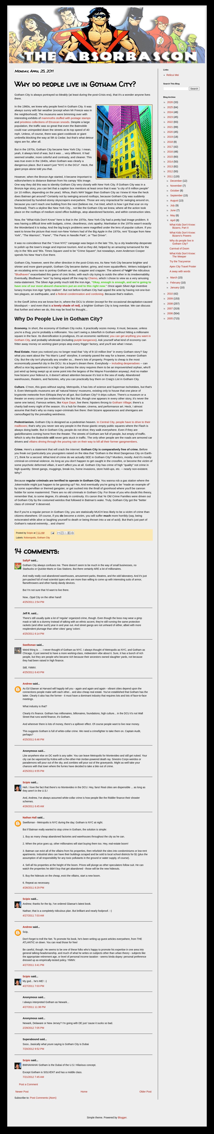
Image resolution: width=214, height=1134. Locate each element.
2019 (170, 136)
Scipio (26, 782)
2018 (170, 141)
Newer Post (21, 1091)
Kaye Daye (69, 402)
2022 (170, 121)
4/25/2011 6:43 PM (33, 672)
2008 (170, 303)
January (175, 287)
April (173, 220)
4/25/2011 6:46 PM (33, 739)
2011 (170, 176)
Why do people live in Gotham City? (182, 242)
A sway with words (180, 271)
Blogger (122, 1117)
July (172, 205)
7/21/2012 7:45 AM (33, 1076)
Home (84, 1091)
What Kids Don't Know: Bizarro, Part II (183, 226)
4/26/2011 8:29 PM (33, 887)
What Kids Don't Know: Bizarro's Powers (183, 234)
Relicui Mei (173, 75)
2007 (170, 308)
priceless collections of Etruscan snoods (44, 122)
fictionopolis (30, 537)
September (176, 195)
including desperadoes (126, 363)
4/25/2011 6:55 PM (33, 771)
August (174, 200)
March (174, 277)
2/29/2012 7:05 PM (33, 1027)
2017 (170, 146)
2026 (170, 102)
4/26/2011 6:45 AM (33, 806)
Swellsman (29, 644)
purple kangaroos (85, 339)
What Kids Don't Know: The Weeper (183, 255)
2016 (170, 151)
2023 (170, 117)
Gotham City (43, 537)
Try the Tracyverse (180, 261)
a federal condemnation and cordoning (79, 293)
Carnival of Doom (179, 248)
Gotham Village (121, 402)
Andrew (27, 683)
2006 (170, 313)
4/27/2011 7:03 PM (33, 986)
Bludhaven (22, 274)
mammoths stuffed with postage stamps (66, 118)
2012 (170, 171)
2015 (170, 156)
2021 (170, 127)
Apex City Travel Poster (183, 266)
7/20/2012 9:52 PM (33, 1048)
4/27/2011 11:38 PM (34, 1007)
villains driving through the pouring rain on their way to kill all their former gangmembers (83, 441)
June (173, 210)
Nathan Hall (30, 817)
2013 (170, 166)
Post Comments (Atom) (43, 1097)
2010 (170, 293)
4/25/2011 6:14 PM (33, 633)
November (176, 185)
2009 (170, 298)
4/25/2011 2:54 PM (33, 602)
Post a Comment (28, 1084)
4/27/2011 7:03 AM (33, 915)
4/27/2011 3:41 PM (33, 965)
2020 (170, 131)
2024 (170, 112)
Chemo (92, 278)
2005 (170, 318)
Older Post (145, 1091)
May (173, 215)
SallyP (26, 560)
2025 (170, 107)
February (175, 282)
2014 (170, 161)
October (175, 190)
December (176, 180)
